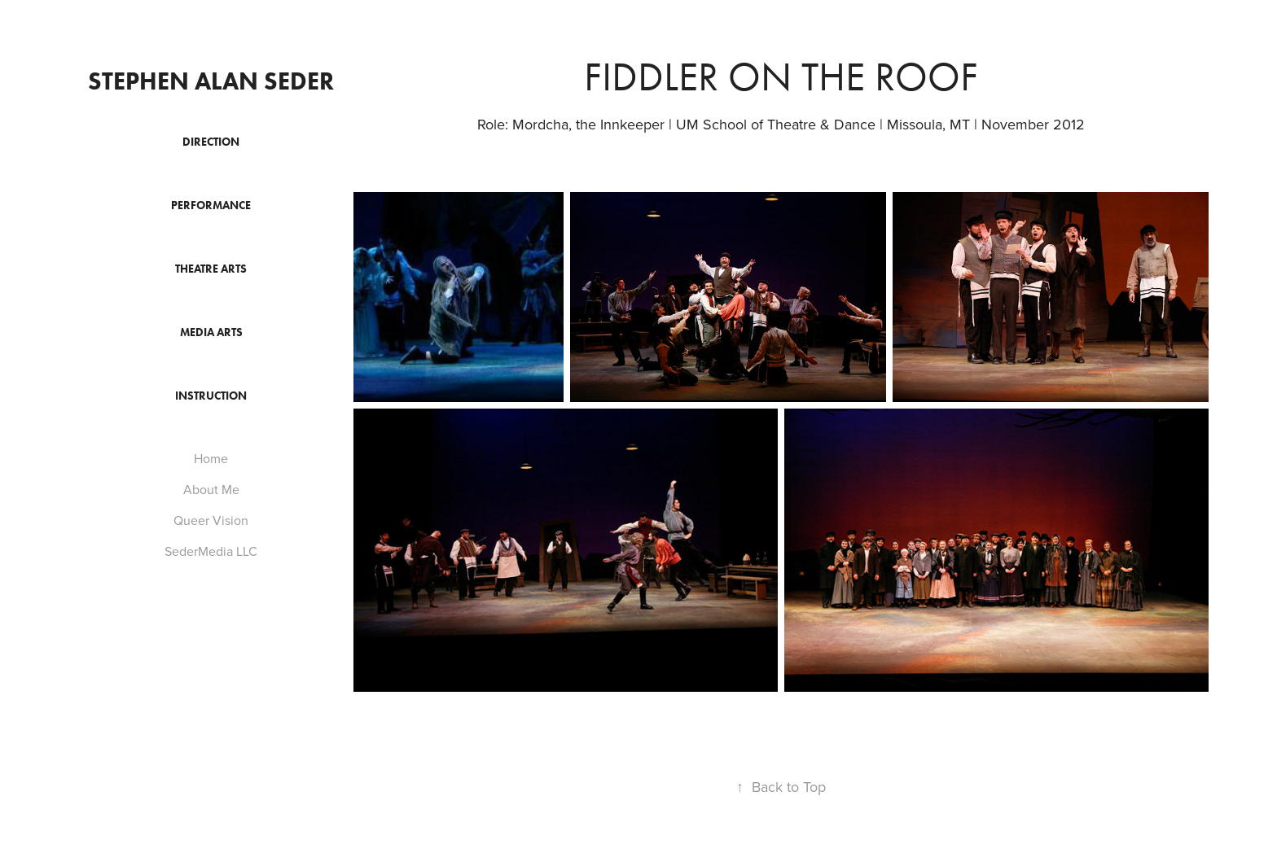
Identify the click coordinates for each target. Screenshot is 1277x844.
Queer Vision (210, 520)
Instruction (211, 396)
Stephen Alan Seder (211, 81)
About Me (211, 489)
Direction (210, 142)
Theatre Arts (211, 269)
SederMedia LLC (211, 551)
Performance (211, 205)
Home (211, 458)
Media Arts (211, 332)
